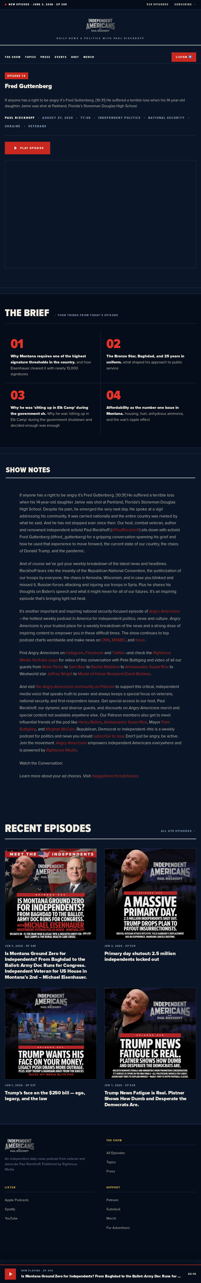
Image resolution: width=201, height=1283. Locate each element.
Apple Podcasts (17, 1199)
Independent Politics (119, 117)
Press (45, 57)
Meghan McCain (60, 729)
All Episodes (115, 1152)
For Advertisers (118, 1227)
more (140, 640)
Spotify (10, 1209)
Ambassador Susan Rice (147, 667)
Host (75, 57)
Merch (88, 57)
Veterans (37, 126)
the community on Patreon (75, 686)
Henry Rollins (90, 722)
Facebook (94, 653)
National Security (166, 117)
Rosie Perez (52, 667)
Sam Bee (77, 667)
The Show (13, 57)
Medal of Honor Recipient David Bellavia (114, 674)
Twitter (118, 653)
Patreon (112, 1199)
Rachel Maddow (105, 667)
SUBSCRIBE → (185, 4)
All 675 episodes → (178, 831)
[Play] (10, 1274)
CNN (105, 640)
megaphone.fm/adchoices (115, 776)
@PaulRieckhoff (125, 530)
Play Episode (29, 148)
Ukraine (13, 126)
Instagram (74, 653)
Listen (184, 57)
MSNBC (119, 640)
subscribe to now (108, 736)
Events (61, 57)
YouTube (11, 1218)
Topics (30, 57)
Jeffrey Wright (59, 674)
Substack (113, 1209)
